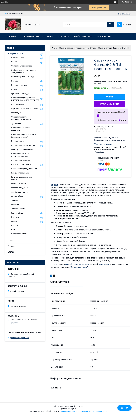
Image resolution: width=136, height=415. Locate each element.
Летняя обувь (17, 196)
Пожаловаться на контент (70, 411)
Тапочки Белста (18, 209)
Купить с (109, 104)
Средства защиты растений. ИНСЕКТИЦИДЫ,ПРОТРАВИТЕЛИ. (26, 99)
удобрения (104, 264)
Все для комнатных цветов (23, 145)
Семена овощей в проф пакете (73, 48)
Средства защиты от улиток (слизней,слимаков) (23, 135)
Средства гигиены (19, 234)
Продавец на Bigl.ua (68, 409)
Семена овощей (18, 58)
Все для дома (17, 141)
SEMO (14, 62)
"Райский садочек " (79, 267)
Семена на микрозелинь (21, 66)
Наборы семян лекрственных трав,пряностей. (23, 71)
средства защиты (81, 264)
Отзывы (11, 246)
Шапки (14, 221)
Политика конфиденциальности (94, 411)
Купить (110, 97)
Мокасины (15, 204)
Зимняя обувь (17, 213)
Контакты (63, 37)
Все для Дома (105, 37)
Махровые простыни (20, 184)
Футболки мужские (19, 192)
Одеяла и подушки (19, 188)
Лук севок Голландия (20, 93)
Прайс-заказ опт (83, 37)
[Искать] (110, 24)
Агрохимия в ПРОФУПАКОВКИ (24, 108)
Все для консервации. (20, 160)
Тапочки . (15, 200)
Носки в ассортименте (21, 164)
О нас (50, 37)
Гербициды (16, 113)
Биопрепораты (17, 104)
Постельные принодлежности (24, 169)
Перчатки (15, 217)
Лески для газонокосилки (22, 149)
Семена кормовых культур (22, 77)
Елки (13, 230)
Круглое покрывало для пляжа (21, 178)
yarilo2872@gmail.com (19, 338)
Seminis (14, 81)
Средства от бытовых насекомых (20, 129)
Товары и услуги (30, 37)
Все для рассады (19, 85)
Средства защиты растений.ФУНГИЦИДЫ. (21, 118)
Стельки (14, 225)
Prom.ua (80, 406)
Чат (124, 408)
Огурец (93, 48)
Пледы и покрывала (20, 173)
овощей (68, 264)
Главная (11, 37)
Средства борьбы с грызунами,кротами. (20, 155)
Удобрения (16, 123)
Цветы (54, 264)
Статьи (11, 252)
